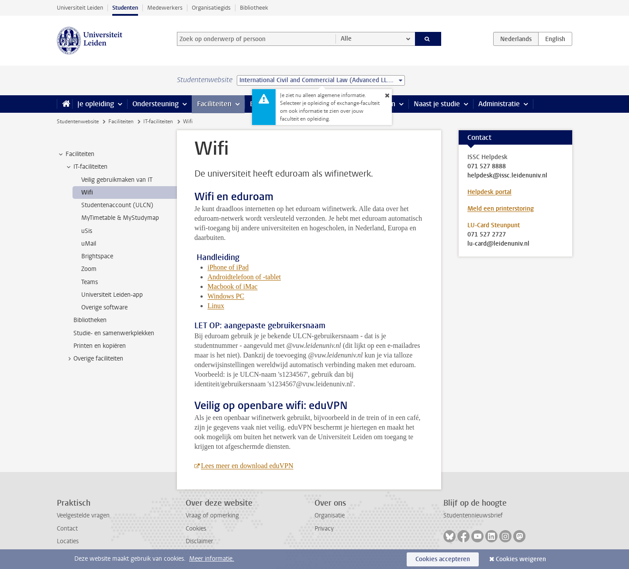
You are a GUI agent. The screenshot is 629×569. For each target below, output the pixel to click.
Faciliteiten (214, 103)
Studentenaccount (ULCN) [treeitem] (117, 205)
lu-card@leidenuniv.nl (498, 244)
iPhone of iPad (228, 267)
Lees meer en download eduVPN (247, 465)
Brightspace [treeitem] (97, 256)
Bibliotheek (254, 7)
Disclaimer (199, 541)
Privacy (324, 528)
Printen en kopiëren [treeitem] (99, 346)
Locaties (68, 541)
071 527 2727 (486, 235)
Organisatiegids (211, 7)
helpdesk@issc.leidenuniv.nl (507, 176)
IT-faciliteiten (158, 121)
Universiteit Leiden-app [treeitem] (112, 295)
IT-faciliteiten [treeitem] (86, 167)
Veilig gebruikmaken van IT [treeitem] (116, 180)
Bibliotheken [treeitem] (90, 320)
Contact (67, 528)
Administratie (499, 103)
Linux (215, 305)
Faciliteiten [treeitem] (75, 154)
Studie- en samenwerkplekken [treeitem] (113, 333)
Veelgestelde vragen (83, 515)
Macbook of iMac (232, 286)
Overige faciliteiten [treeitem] (94, 358)
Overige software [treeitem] (104, 307)
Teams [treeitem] (89, 282)
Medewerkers (165, 7)
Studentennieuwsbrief (473, 515)
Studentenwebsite (78, 121)
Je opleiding (95, 103)
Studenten (125, 7)
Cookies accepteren (442, 559)
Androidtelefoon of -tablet (244, 277)
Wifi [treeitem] (87, 192)
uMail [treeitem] (88, 243)
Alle (346, 39)
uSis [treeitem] (86, 231)
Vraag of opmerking (212, 515)
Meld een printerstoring (500, 209)
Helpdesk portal (489, 192)
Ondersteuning (155, 103)
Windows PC (225, 296)
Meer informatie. (211, 559)
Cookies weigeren (521, 559)
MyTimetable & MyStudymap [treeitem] (120, 218)
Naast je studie (437, 103)
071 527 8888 (486, 166)
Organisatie (329, 515)
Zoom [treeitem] (89, 269)
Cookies (196, 528)
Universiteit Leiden (80, 7)
